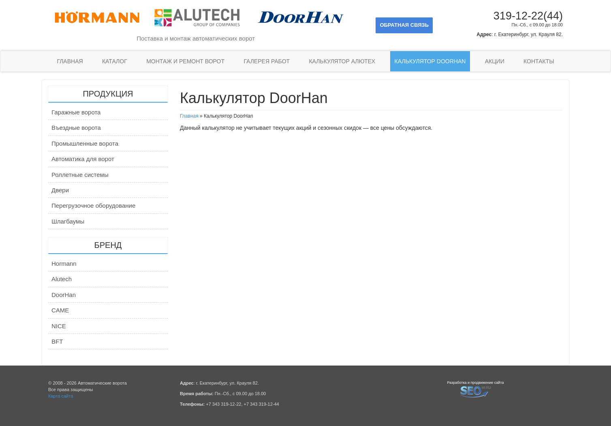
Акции (494, 61)
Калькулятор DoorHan (430, 61)
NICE (58, 326)
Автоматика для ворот (82, 158)
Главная (70, 61)
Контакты (538, 61)
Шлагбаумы (67, 221)
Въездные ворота (76, 127)
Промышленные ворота (84, 143)
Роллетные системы (80, 174)
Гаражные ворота (75, 112)
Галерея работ (267, 61)
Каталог (114, 61)
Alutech (61, 278)
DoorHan (63, 294)
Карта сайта (60, 396)
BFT (57, 341)
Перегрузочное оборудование (93, 205)
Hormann (64, 263)
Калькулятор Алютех (342, 61)
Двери (60, 190)
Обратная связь (404, 25)
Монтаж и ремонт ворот (185, 61)
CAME (60, 310)
